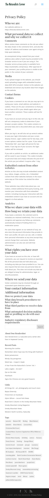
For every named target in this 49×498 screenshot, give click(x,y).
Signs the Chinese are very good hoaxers (20, 379)
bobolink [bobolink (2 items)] (8, 425)
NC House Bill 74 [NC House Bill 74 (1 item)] (21, 452)
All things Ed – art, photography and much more (22, 388)
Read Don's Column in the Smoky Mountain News (23, 402)
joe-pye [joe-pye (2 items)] (27, 445)
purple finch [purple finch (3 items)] (31, 462)
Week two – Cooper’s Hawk (15, 362)
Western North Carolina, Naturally (17, 412)
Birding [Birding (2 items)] (25, 421)
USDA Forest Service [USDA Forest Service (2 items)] (26, 473)
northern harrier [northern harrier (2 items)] (11, 459)
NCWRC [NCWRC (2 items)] (31, 452)
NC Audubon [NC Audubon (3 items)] (10, 452)
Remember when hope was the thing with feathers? (24, 352)
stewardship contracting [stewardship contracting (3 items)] (30, 469)
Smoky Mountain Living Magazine (17, 405)
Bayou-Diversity (10, 391)
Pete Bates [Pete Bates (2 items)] (9, 462)
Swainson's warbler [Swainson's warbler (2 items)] (12, 473)
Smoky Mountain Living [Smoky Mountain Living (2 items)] (13, 469)
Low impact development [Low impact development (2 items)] (13, 448)
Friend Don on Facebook (14, 395)
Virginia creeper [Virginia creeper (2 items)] (11, 476)
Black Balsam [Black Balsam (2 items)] (34, 421)
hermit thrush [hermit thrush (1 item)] (10, 445)
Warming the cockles (12, 348)
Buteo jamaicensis (11, 355)
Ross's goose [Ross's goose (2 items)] (23, 466)
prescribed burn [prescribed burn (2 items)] (20, 462)
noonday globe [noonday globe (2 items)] (10, 455)
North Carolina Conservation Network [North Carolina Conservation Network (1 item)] (29, 455)
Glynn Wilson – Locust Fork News (17, 398)
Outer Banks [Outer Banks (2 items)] (36, 459)
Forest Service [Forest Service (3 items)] (10, 441)
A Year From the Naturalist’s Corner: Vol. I (20, 365)
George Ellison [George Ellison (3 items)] (28, 441)
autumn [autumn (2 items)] (8, 421)
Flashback (8, 376)
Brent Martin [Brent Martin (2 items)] (17, 425)
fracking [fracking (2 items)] (19, 441)
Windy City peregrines (13, 359)
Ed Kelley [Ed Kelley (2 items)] (25, 438)
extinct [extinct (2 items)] (32, 438)
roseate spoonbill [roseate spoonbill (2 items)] (11, 466)
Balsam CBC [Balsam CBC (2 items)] (17, 421)
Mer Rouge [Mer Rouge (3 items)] (35, 448)
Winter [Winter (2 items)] (25, 476)
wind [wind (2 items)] (19, 476)
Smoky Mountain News (13, 408)
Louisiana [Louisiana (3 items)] (35, 445)
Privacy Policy (36, 495)
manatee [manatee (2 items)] (26, 448)
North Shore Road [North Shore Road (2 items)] (24, 459)
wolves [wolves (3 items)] (32, 476)
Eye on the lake (10, 372)
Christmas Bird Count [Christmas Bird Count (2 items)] (12, 428)
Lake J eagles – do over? (13, 369)
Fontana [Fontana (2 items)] (39, 438)
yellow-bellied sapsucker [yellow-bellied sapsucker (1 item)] (13, 480)
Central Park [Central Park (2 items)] (28, 425)
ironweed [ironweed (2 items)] (20, 445)
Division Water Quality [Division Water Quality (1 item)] (13, 438)
